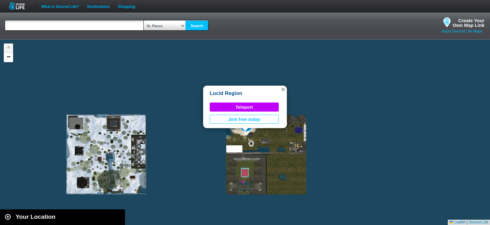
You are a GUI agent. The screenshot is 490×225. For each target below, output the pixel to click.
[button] (283, 89)
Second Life (20, 6)
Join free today (244, 119)
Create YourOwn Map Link (468, 23)
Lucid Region (226, 93)
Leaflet (457, 222)
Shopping (126, 6)
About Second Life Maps (461, 31)
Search (197, 26)
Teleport (244, 107)
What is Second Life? (60, 6)
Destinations (98, 6)
